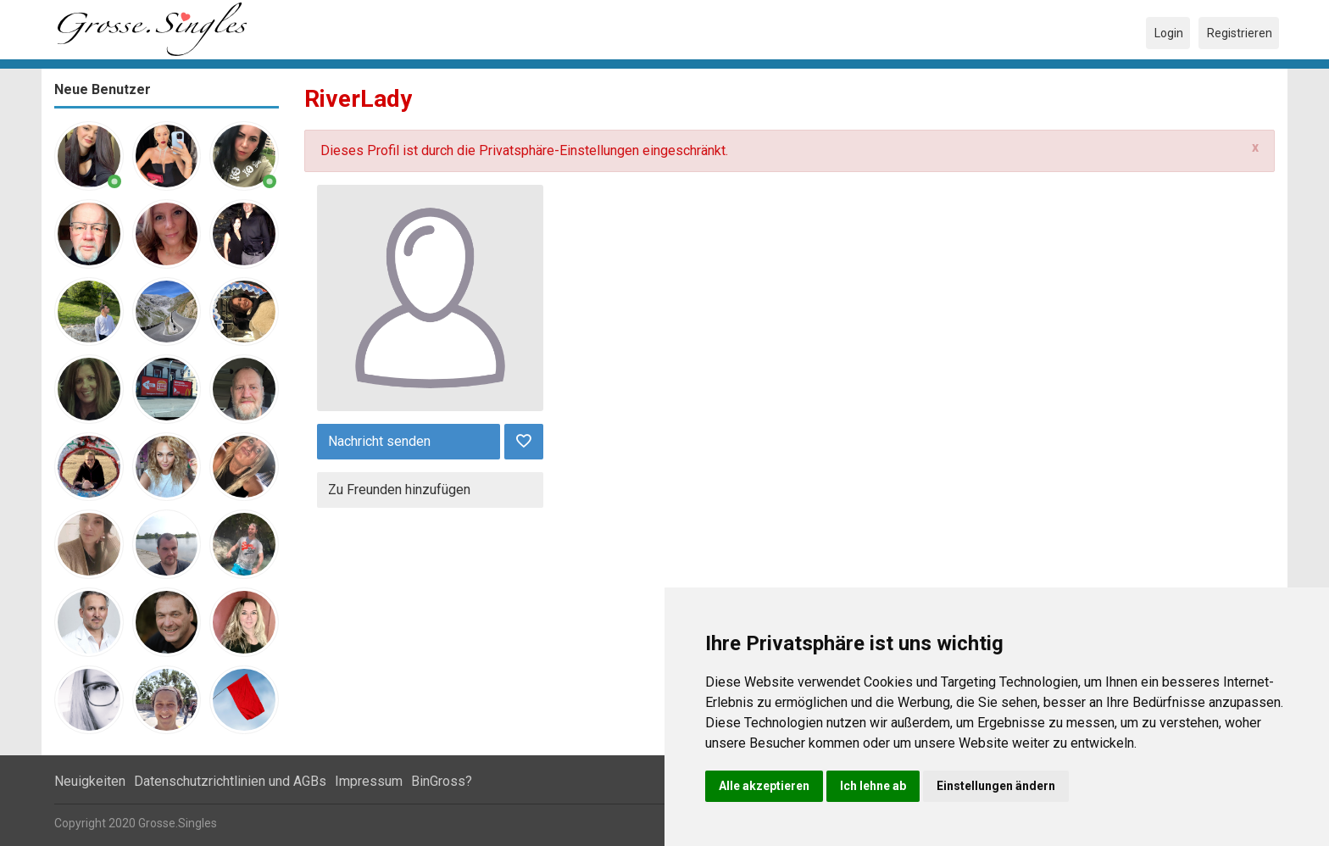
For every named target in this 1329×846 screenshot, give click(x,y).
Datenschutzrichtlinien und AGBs (230, 781)
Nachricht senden (379, 441)
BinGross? (441, 781)
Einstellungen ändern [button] (996, 786)
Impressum (369, 781)
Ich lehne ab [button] (873, 786)
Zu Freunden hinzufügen (399, 489)
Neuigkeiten (89, 781)
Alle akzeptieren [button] (764, 786)
